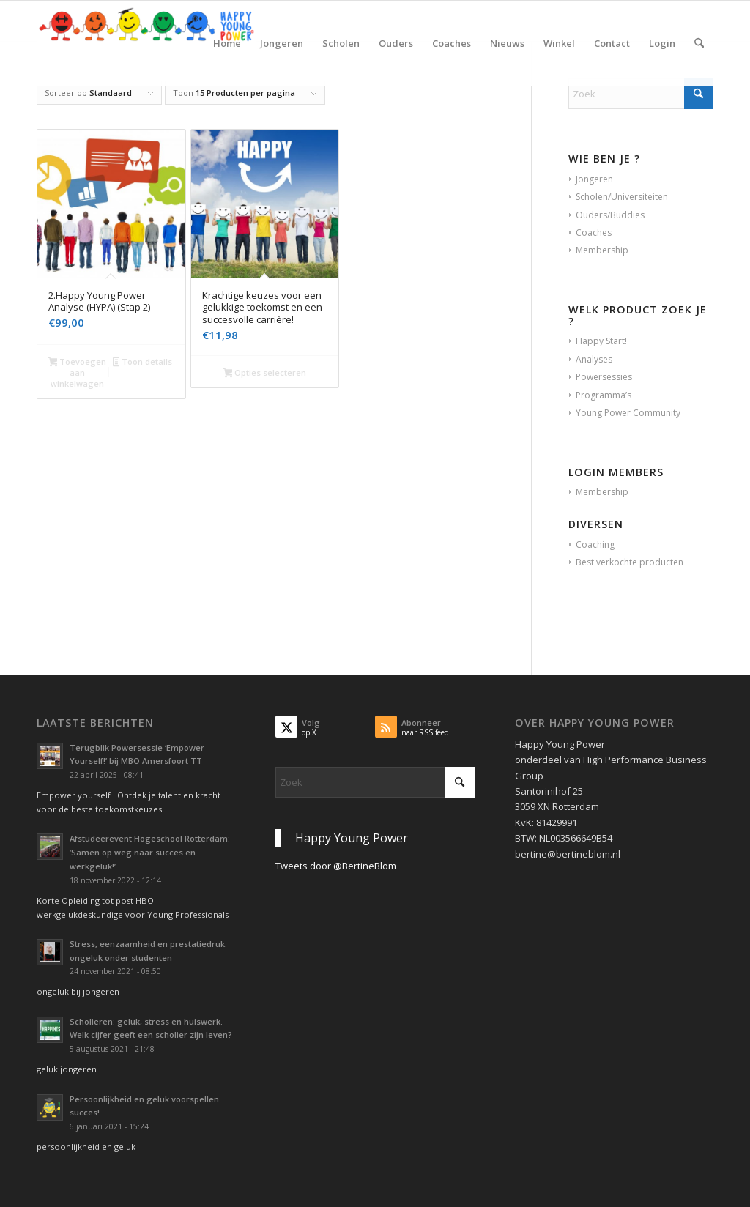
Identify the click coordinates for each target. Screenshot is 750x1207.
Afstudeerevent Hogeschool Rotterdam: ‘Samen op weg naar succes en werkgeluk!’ (150, 852)
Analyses (594, 359)
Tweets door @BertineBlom (335, 865)
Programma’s (603, 395)
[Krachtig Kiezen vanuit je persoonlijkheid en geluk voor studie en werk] (146, 43)
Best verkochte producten (629, 562)
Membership (602, 250)
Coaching (595, 544)
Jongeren (594, 179)
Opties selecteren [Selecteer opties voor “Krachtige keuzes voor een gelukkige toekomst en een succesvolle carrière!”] (265, 373)
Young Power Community (628, 412)
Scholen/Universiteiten (622, 196)
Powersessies (604, 377)
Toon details (143, 362)
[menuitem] (227, 43)
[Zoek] (699, 43)
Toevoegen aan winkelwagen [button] (77, 372)
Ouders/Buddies (610, 215)
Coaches (594, 232)
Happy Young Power (351, 838)
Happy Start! (601, 341)
